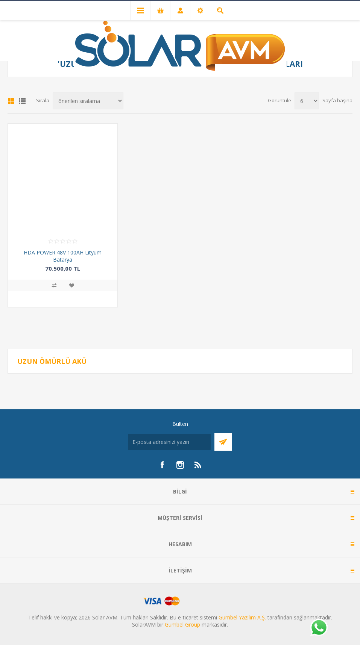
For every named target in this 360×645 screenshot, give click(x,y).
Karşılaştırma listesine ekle (54, 285)
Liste (22, 101)
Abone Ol (223, 442)
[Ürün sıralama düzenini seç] (88, 100)
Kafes (11, 101)
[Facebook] (162, 465)
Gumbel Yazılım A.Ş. (242, 617)
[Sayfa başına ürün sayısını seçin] (307, 100)
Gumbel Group (182, 624)
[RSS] (198, 465)
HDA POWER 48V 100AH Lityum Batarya (63, 256)
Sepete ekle (62, 299)
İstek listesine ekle (71, 285)
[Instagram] (180, 465)
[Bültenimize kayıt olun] (169, 442)
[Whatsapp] (318, 628)
